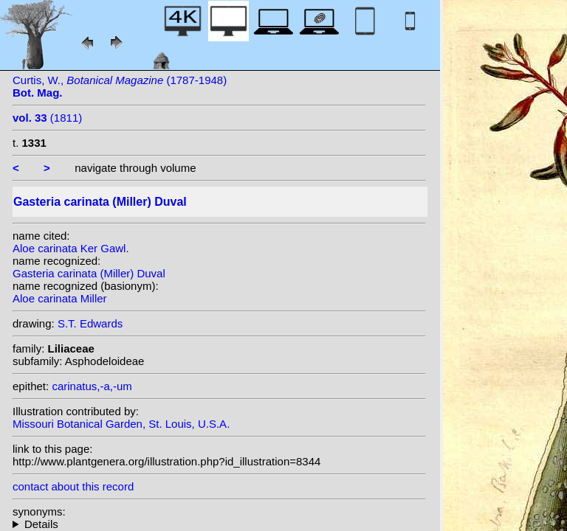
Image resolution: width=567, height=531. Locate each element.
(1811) (47, 117)
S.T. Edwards (90, 323)
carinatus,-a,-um (91, 386)
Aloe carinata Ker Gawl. (71, 248)
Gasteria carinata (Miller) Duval (89, 273)
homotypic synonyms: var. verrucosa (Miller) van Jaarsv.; (219, 524)
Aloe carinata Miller (60, 298)
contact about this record (73, 486)
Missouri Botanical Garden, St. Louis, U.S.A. (121, 423)
